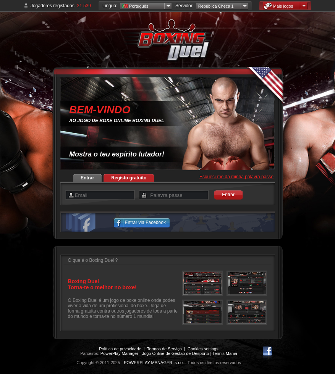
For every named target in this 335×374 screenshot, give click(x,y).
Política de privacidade (120, 349)
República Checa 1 (216, 6)
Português (135, 6)
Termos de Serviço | (167, 349)
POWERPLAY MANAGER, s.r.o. (154, 362)
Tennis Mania (224, 353)
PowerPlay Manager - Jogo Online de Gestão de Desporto (154, 353)
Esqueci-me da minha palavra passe (236, 176)
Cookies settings (203, 349)
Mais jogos (278, 6)
